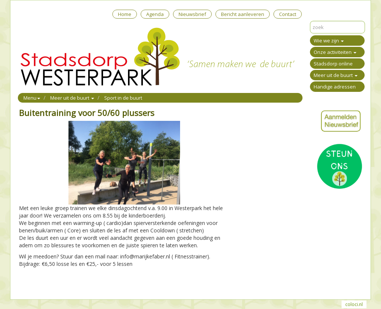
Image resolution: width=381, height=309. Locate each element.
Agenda (155, 14)
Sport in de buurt (123, 97)
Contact (287, 14)
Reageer (56, 284)
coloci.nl (354, 304)
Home (124, 14)
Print (24, 284)
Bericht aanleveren (242, 14)
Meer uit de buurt (336, 75)
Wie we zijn (329, 40)
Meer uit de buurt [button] (72, 97)
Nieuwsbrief (192, 14)
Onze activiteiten (335, 52)
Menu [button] (31, 97)
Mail (38, 284)
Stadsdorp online (333, 63)
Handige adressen (335, 86)
